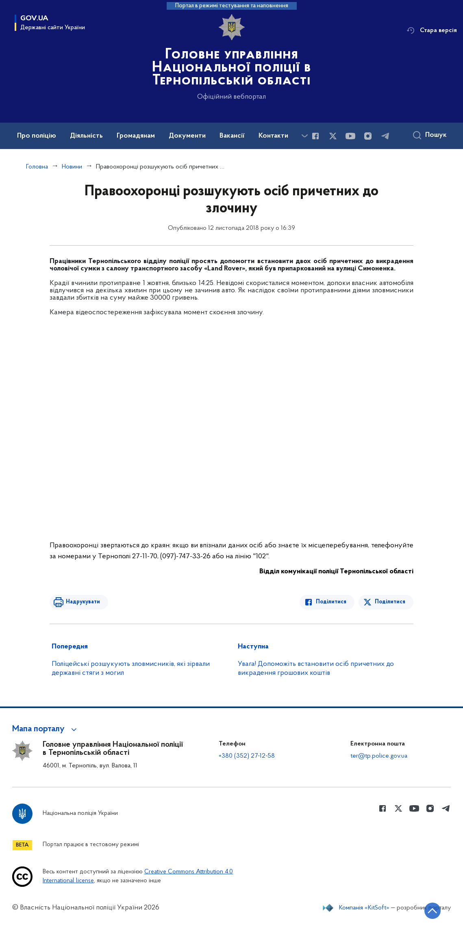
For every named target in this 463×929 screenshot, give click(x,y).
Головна (37, 167)
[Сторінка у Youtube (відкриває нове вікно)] (350, 136)
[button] (45, 729)
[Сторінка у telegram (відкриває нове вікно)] (385, 136)
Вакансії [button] (232, 136)
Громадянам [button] (136, 136)
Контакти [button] (273, 136)
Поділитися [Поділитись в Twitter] (390, 602)
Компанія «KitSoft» (364, 908)
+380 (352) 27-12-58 (247, 756)
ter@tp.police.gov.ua (378, 756)
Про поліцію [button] (36, 136)
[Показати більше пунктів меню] (304, 136)
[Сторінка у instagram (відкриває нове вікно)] (368, 136)
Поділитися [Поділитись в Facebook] (331, 602)
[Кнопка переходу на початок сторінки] (432, 911)
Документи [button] (187, 136)
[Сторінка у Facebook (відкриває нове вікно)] (315, 136)
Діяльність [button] (86, 136)
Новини (72, 167)
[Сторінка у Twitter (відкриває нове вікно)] (333, 136)
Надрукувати (83, 602)
